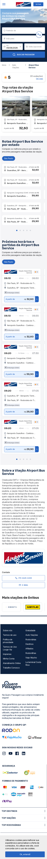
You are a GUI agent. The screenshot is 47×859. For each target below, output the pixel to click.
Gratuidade (30, 630)
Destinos (29, 644)
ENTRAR (38, 4)
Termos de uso (9, 635)
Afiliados (29, 648)
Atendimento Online (12, 663)
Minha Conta (8, 658)
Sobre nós (7, 630)
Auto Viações (31, 635)
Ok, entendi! (25, 854)
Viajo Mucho (31, 657)
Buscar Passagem (23, 54)
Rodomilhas (30, 653)
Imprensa (7, 654)
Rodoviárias (30, 639)
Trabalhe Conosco (11, 667)
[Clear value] (20, 46)
